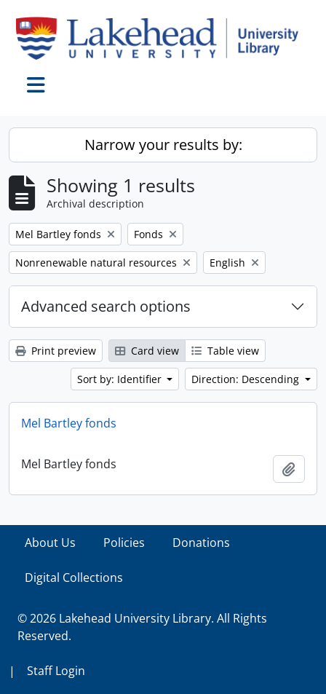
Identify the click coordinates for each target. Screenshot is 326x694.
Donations (201, 543)
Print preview (55, 351)
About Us (50, 543)
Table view (225, 351)
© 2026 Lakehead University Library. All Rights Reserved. (142, 627)
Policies (124, 543)
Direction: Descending (246, 379)
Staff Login (56, 671)
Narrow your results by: (163, 144)
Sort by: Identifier (120, 379)
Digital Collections (74, 577)
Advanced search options (106, 306)
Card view (147, 351)
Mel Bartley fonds (68, 423)
